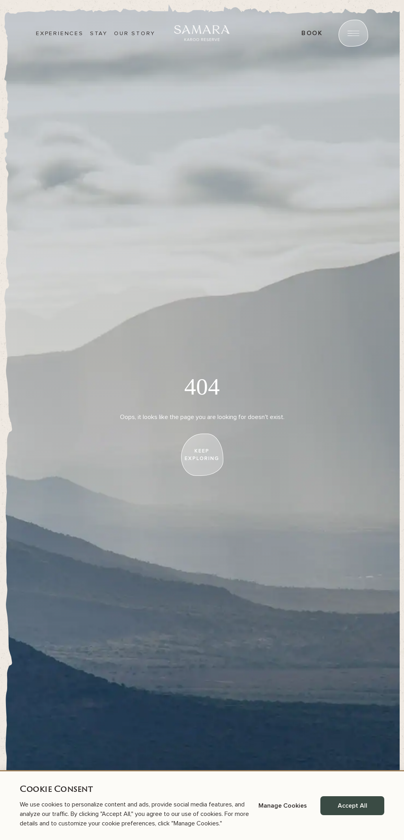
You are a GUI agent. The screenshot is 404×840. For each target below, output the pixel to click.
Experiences (60, 33)
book (312, 33)
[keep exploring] (202, 455)
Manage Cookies (282, 805)
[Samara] (202, 33)
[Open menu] (353, 33)
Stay (99, 33)
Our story (134, 33)
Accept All (352, 805)
